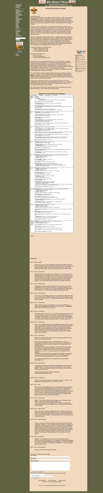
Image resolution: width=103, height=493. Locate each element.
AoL (66, 4)
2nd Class (56, 5)
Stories (17, 26)
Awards (17, 12)
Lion (50, 4)
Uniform (18, 27)
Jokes (17, 17)
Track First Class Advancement (41, 57)
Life (68, 5)
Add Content (62, 482)
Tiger (53, 4)
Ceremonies (18, 13)
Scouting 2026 (42, 482)
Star (65, 5)
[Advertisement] (81, 27)
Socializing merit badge (55, 483)
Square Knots (83, 70)
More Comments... (78, 71)
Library (17, 34)
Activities (18, 9)
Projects (18, 21)
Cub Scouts (18, 4)
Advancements (19, 11)
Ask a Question (52, 482)
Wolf (56, 4)
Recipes (18, 22)
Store (17, 33)
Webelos (63, 4)
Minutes (18, 20)
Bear (59, 4)
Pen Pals (18, 30)
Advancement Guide (53, 87)
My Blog (18, 7)
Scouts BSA (18, 6)
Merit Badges (19, 18)
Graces (17, 16)
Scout (46, 5)
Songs (17, 25)
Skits (17, 24)
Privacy (17, 55)
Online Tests (19, 35)
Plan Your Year (37, 55)
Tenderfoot (50, 5)
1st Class (61, 5)
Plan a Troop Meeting (39, 56)
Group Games (19, 15)
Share (32, 236)
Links (17, 53)
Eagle (70, 5)
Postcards (18, 31)
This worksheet (53, 184)
